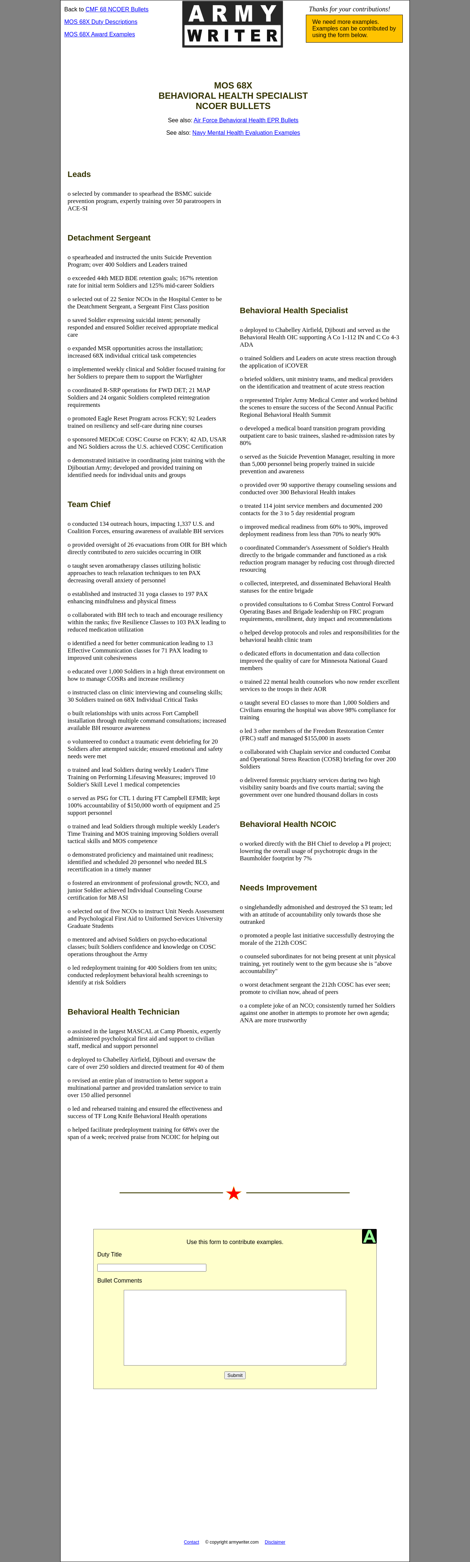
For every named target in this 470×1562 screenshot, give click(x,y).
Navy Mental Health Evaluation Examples (246, 133)
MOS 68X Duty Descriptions (100, 22)
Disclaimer (275, 1542)
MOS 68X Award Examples (99, 34)
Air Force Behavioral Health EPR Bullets (246, 120)
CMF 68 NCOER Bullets (117, 9)
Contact (191, 1542)
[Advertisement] (320, 233)
